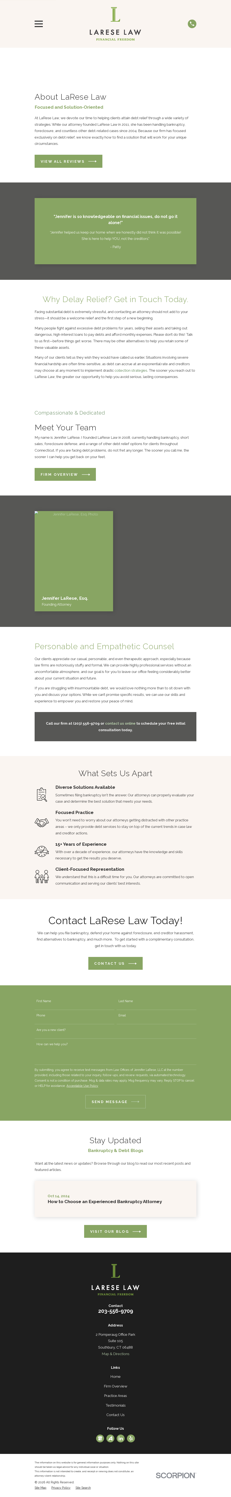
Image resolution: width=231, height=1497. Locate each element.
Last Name (126, 1001)
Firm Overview (115, 1386)
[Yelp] (131, 1438)
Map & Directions (115, 1354)
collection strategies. (131, 370)
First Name (44, 1001)
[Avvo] (110, 1438)
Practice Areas (115, 1396)
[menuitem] (40, 1488)
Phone (41, 1015)
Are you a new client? (51, 1030)
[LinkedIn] (121, 1438)
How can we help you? (52, 1044)
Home (115, 1376)
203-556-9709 (115, 1311)
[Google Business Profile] (100, 1438)
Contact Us (115, 1415)
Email (122, 1015)
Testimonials (116, 1405)
